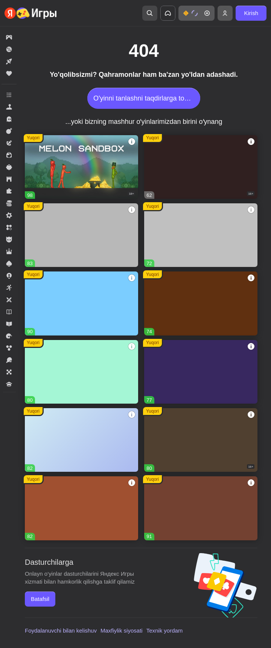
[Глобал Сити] (200, 303)
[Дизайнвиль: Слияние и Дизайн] (81, 372)
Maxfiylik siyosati (121, 630)
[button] (196, 13)
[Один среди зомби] (200, 167)
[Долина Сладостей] (81, 508)
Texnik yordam (164, 630)
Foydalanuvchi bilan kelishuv (61, 630)
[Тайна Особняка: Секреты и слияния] (200, 508)
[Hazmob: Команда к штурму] (200, 440)
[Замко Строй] (200, 372)
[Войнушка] (200, 235)
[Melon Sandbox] (81, 167)
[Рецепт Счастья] (81, 303)
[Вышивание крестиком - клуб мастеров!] (81, 235)
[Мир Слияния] (81, 440)
